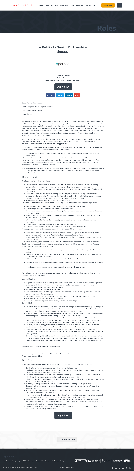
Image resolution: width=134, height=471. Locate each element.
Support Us (80, 5)
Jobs (56, 5)
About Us (49, 5)
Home (41, 5)
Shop (72, 5)
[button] (50, 95)
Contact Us (90, 5)
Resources (64, 5)
